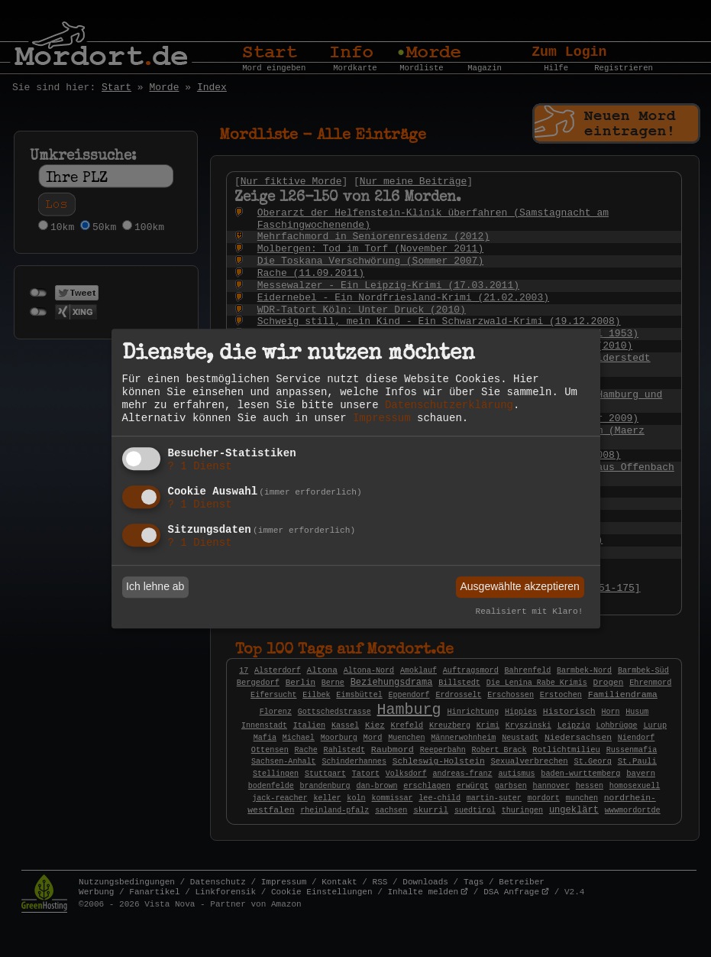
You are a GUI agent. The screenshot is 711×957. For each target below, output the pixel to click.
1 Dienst (200, 467)
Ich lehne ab (155, 587)
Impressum (382, 418)
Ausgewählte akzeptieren (519, 587)
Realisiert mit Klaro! (529, 611)
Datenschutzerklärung (449, 405)
